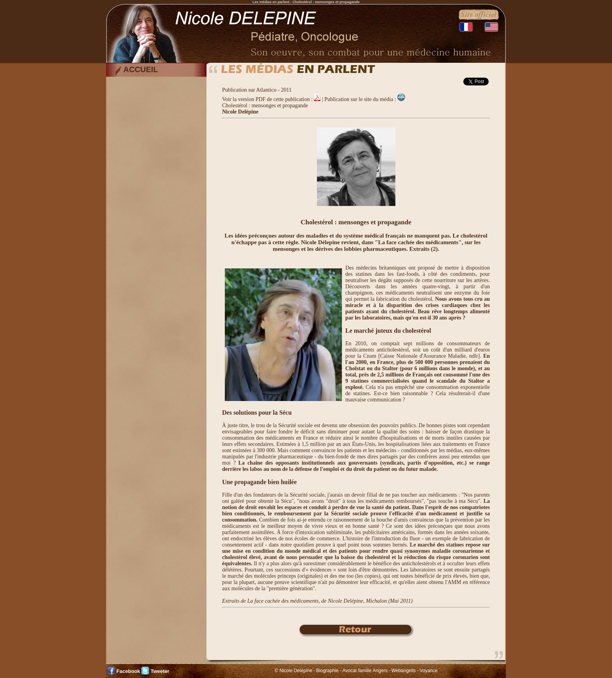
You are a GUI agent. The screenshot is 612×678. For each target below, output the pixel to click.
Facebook (128, 671)
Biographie (327, 670)
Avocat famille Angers (364, 670)
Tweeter (160, 671)
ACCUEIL (140, 69)
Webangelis (403, 670)
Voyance (429, 670)
